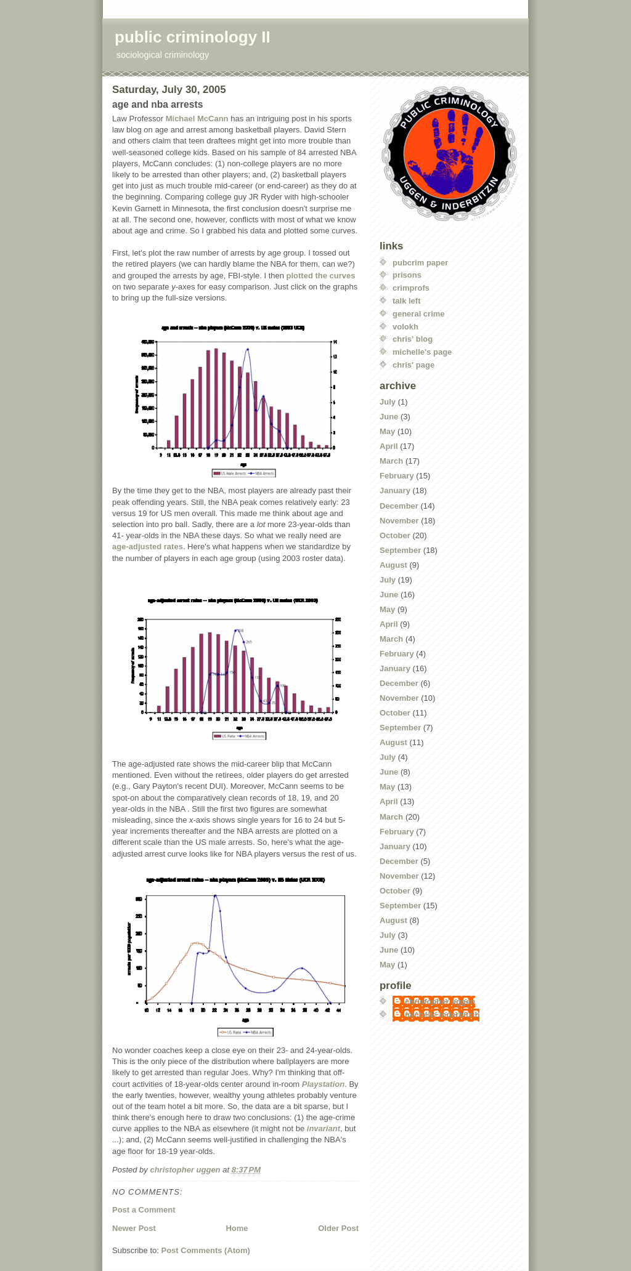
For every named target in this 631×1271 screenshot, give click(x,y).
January (395, 490)
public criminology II (193, 37)
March (391, 461)
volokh (405, 326)
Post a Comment (144, 1209)
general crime (419, 313)
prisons (407, 275)
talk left (407, 300)
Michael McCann (197, 118)
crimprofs (411, 288)
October (395, 535)
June (389, 416)
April (389, 446)
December (399, 505)
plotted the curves (321, 275)
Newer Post (134, 1228)
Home (237, 1228)
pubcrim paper (420, 262)
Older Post (338, 1228)
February (397, 475)
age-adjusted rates (147, 546)
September (400, 550)
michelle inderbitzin (442, 1014)
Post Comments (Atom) (205, 1250)
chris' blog (413, 339)
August (393, 565)
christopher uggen (440, 1001)
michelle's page (422, 352)
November (399, 520)
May (387, 431)
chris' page (413, 364)
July (388, 401)
